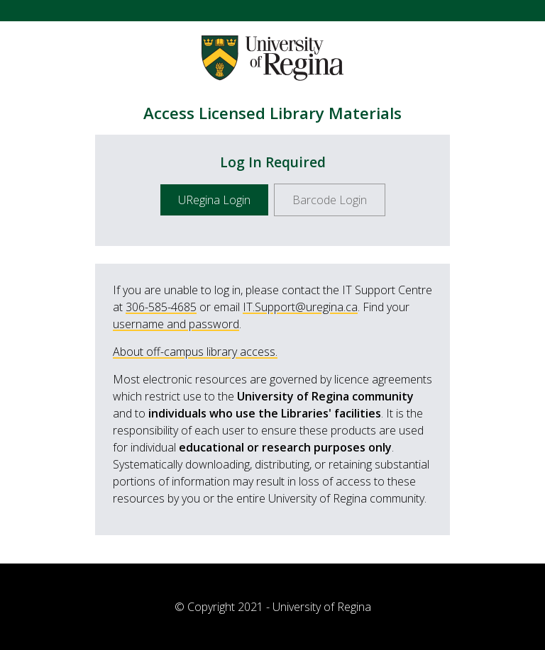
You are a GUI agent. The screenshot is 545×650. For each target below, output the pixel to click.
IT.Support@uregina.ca (300, 307)
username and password (176, 324)
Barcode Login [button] (329, 200)
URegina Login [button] (214, 200)
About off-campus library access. (195, 351)
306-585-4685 (161, 307)
